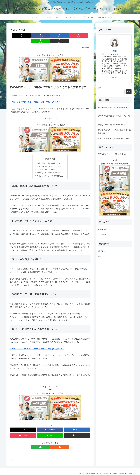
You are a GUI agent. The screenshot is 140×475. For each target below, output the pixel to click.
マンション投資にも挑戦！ (46, 164)
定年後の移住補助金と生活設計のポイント (114, 117)
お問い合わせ (102, 468)
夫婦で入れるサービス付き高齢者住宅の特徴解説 (114, 131)
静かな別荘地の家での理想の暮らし (112, 125)
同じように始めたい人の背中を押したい (50, 171)
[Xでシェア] (16, 35)
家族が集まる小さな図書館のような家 (113, 138)
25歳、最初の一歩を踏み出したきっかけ (50, 158)
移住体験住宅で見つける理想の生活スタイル (114, 109)
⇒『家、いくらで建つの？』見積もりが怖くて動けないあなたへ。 (37, 96)
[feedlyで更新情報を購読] (48, 442)
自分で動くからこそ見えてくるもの (49, 161)
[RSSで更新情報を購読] (52, 442)
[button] (83, 35)
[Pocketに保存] (56, 35)
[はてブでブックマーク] (43, 35)
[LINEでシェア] (70, 35)
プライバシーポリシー (88, 468)
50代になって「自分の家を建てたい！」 (50, 168)
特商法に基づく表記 (125, 468)
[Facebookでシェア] (29, 35)
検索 (99, 88)
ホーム (77, 468)
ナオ (115, 51)
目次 (47, 153)
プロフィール (112, 468)
